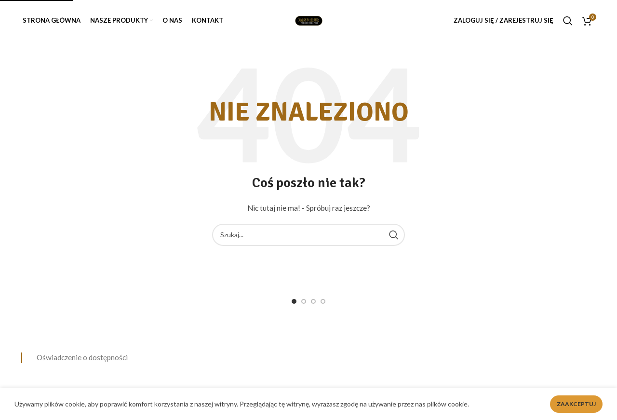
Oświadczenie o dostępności (82, 357)
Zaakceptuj (576, 403)
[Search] (567, 20)
